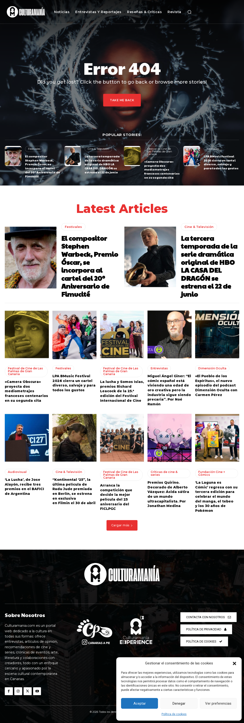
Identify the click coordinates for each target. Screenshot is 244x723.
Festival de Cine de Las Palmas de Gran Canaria (159, 151)
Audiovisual (17, 472)
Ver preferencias (218, 703)
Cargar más (122, 525)
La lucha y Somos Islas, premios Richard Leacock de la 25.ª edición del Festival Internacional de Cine (122, 391)
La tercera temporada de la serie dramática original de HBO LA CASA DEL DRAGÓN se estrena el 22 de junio (102, 164)
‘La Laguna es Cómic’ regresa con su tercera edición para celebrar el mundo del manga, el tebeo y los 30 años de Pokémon (216, 496)
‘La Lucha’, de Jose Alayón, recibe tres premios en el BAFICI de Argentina (24, 486)
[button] (234, 663)
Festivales (34, 149)
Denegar (179, 703)
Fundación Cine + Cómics (211, 473)
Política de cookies (174, 714)
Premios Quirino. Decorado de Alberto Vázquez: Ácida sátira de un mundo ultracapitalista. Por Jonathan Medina (168, 494)
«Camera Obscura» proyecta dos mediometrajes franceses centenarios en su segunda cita (162, 169)
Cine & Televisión (98, 149)
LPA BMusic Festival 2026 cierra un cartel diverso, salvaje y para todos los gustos (221, 162)
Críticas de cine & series (164, 473)
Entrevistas (159, 368)
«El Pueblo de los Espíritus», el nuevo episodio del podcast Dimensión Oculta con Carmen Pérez (216, 385)
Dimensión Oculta (212, 368)
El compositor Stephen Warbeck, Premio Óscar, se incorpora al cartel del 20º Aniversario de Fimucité (42, 166)
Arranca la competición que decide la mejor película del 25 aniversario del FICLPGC (116, 497)
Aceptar (139, 703)
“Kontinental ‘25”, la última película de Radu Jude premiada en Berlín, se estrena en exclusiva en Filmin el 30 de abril (74, 491)
